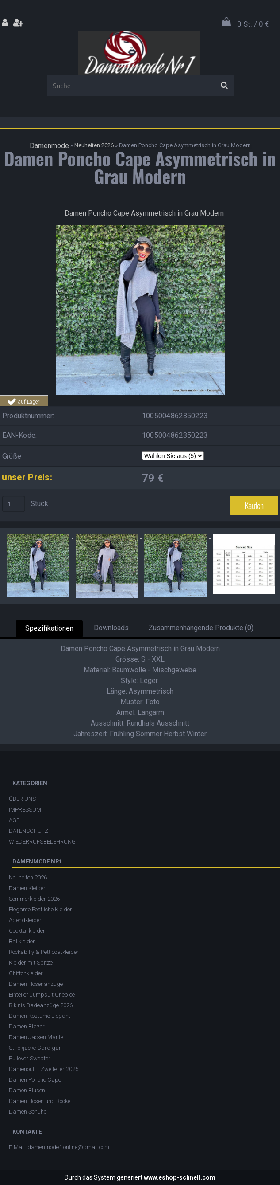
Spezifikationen (49, 628)
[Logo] (139, 53)
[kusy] (13, 504)
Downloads (111, 628)
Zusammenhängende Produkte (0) (201, 628)
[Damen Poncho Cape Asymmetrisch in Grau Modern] (140, 228)
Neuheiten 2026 (94, 145)
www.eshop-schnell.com (179, 1177)
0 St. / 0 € (253, 24)
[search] (224, 85)
